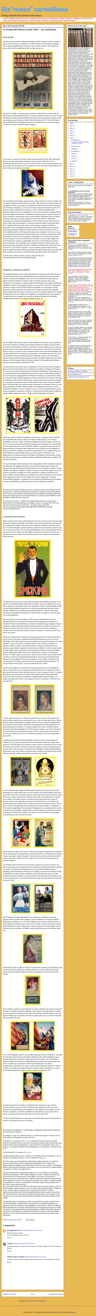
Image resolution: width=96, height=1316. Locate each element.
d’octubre (74, 149)
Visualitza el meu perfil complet (72, 234)
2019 (71, 137)
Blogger (73, 1312)
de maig (73, 161)
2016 (71, 166)
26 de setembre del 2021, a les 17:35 (35, 1257)
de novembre (75, 146)
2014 (71, 171)
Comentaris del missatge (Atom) (37, 1301)
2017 (71, 164)
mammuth (55, 1312)
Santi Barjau (73, 231)
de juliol (73, 156)
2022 (71, 130)
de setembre (75, 151)
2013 (71, 173)
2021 (71, 133)
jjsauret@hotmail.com (14, 1230)
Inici (32, 1294)
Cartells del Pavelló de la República (77, 371)
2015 (71, 169)
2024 (71, 125)
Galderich (10, 1243)
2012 (71, 176)
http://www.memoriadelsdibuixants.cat (78, 377)
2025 (71, 123)
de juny (73, 158)
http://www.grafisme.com (74, 374)
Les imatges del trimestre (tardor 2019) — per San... (80, 142)
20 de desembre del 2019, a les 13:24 (31, 1230)
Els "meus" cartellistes (34, 9)
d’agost (73, 153)
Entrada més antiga (55, 1294)
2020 (71, 135)
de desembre (75, 140)
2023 (71, 128)
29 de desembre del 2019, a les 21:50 (24, 1243)
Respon (9, 1237)
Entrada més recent (9, 1294)
